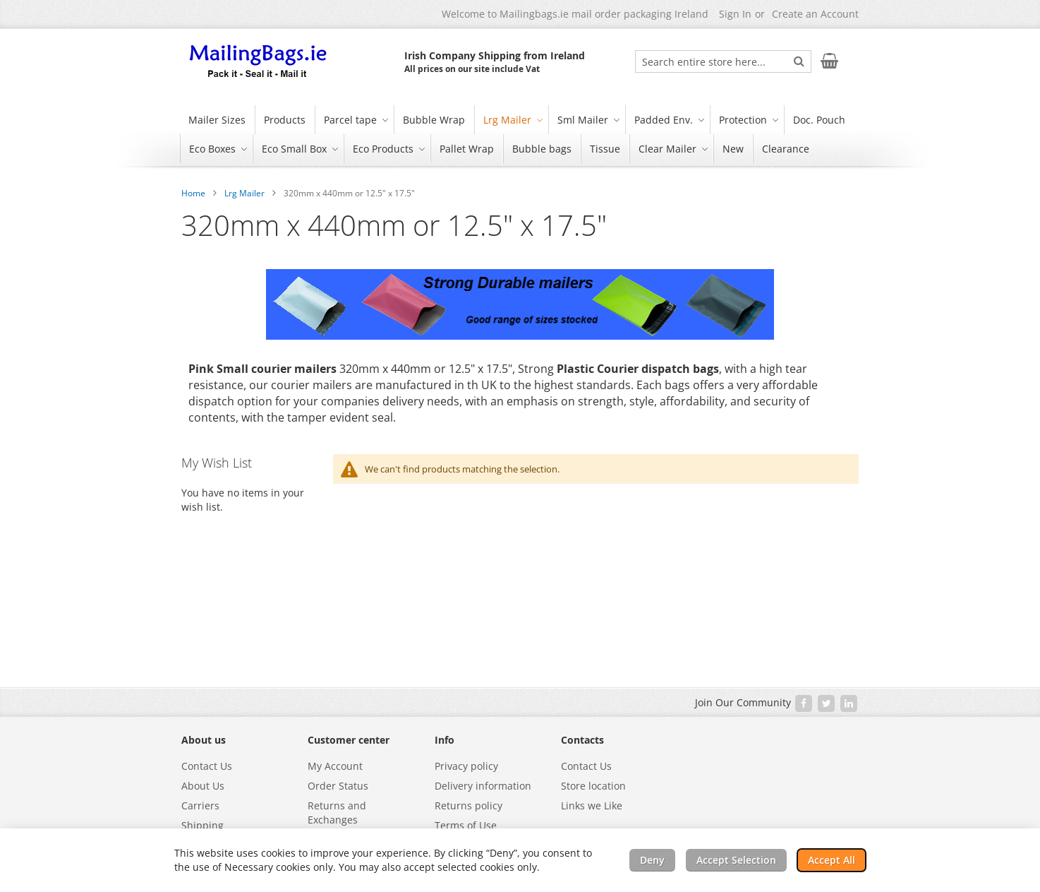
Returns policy (468, 805)
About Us (202, 785)
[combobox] (723, 61)
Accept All (831, 860)
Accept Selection (736, 860)
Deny (652, 860)
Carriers (200, 805)
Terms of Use (466, 825)
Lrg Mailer (244, 193)
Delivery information (483, 785)
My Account (335, 766)
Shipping (202, 825)
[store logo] (259, 62)
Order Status (338, 785)
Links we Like (591, 805)
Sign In (735, 13)
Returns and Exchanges (337, 812)
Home (193, 193)
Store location (593, 785)
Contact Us (206, 766)
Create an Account (815, 13)
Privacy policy (466, 766)
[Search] (799, 60)
